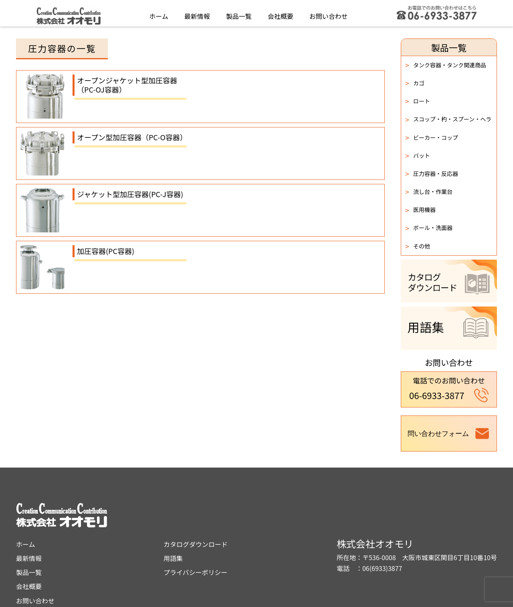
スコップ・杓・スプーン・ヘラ (448, 119)
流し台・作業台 (428, 191)
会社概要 (280, 13)
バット (417, 155)
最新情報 (197, 13)
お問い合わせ (328, 13)
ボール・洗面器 (428, 228)
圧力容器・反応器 (431, 173)
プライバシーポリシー (266, 539)
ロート (417, 101)
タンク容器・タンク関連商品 (445, 65)
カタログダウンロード (266, 511)
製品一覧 (239, 13)
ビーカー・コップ (431, 137)
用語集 (244, 525)
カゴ (414, 83)
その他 (417, 246)
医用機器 (420, 210)
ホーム (158, 13)
